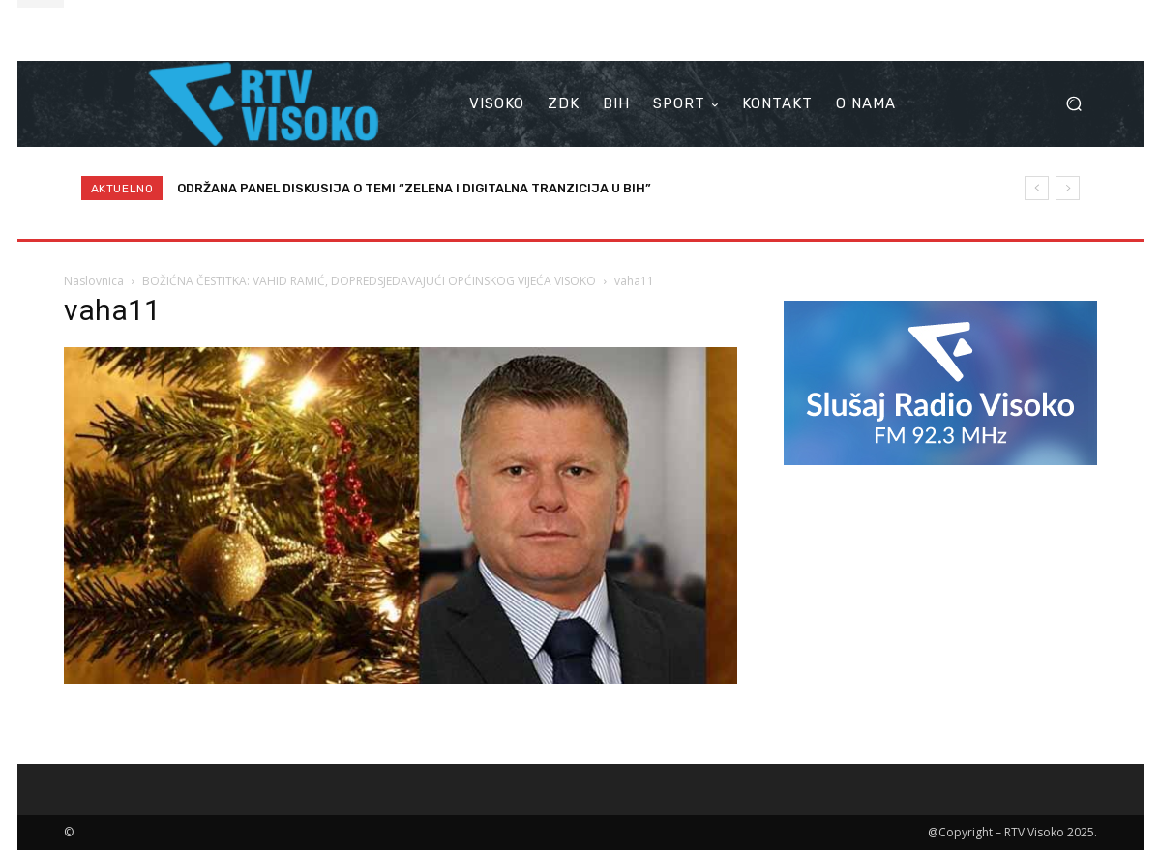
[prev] (1037, 188)
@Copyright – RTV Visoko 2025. (1012, 832)
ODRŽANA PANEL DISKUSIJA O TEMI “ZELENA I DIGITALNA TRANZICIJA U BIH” (414, 188)
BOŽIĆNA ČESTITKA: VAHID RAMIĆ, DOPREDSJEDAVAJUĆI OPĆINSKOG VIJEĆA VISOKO (369, 281)
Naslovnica (94, 281)
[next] (1068, 188)
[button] (1074, 104)
